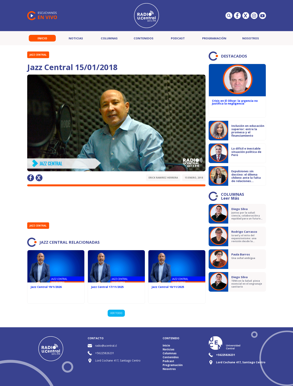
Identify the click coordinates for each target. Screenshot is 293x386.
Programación (214, 38)
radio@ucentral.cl (106, 345)
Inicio (42, 38)
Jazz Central (38, 54)
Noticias (76, 38)
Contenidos (143, 38)
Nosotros (250, 38)
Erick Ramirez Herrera (163, 177)
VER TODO (116, 313)
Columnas (109, 38)
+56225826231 (104, 353)
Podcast (178, 38)
